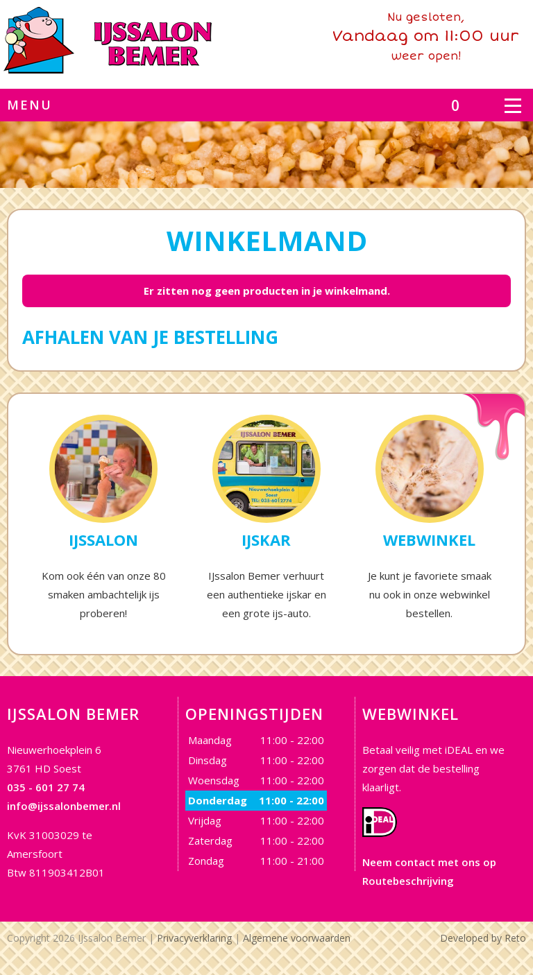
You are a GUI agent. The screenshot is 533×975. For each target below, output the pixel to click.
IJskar (266, 539)
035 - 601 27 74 (46, 787)
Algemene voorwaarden (296, 937)
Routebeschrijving (408, 881)
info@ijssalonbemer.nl (64, 806)
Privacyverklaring (194, 937)
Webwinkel (429, 539)
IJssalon (103, 539)
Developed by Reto (483, 937)
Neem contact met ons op (429, 862)
